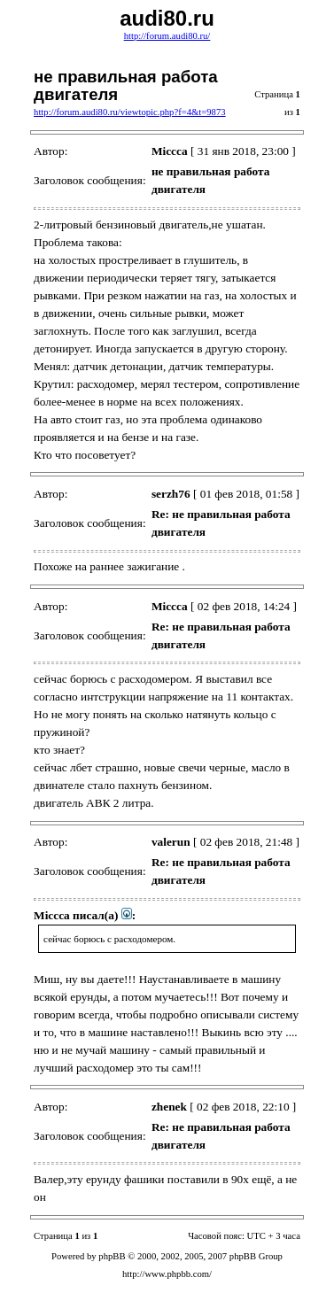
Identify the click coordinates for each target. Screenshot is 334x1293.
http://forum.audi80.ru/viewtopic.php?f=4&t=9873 (130, 112)
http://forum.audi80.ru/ (167, 36)
